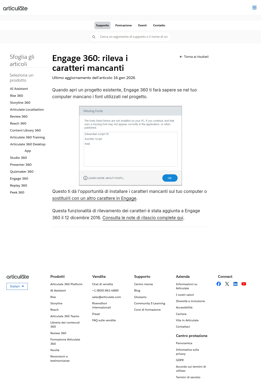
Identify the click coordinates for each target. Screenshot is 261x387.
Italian (19, 287)
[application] (249, 375)
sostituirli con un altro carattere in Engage (94, 198)
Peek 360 (17, 192)
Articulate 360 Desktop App (27, 147)
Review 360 (19, 116)
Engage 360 (19, 178)
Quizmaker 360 (21, 171)
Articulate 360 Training (27, 137)
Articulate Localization (27, 109)
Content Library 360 (25, 130)
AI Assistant (19, 89)
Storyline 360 (20, 102)
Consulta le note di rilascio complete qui (143, 217)
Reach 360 (18, 123)
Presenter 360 (21, 164)
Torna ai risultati (194, 56)
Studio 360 (18, 158)
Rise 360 (16, 95)
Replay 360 (18, 185)
